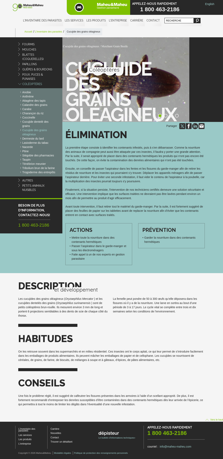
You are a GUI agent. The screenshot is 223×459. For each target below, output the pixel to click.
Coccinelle (28, 117)
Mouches (29, 49)
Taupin (26, 159)
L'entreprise (118, 20)
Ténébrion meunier (34, 163)
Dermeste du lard (33, 138)
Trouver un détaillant (61, 441)
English (209, 4)
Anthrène (28, 96)
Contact (153, 20)
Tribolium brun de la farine (38, 168)
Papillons (29, 64)
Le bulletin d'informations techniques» (116, 435)
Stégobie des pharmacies (38, 155)
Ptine (25, 151)
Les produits (96, 20)
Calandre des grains (34, 104)
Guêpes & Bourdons (37, 69)
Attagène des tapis (34, 100)
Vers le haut (214, 419)
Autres (27, 180)
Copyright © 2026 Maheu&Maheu (34, 453)
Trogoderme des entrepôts (38, 172)
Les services (74, 20)
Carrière (136, 20)
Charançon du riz (33, 113)
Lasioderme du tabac (35, 142)
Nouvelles (56, 433)
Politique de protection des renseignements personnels (101, 453)
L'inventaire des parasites (42, 20)
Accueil (28, 31)
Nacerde (27, 147)
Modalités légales (62, 453)
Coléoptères (32, 84)
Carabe (26, 109)
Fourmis (28, 44)
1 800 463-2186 (159, 9)
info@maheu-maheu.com (175, 446)
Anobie (26, 92)
